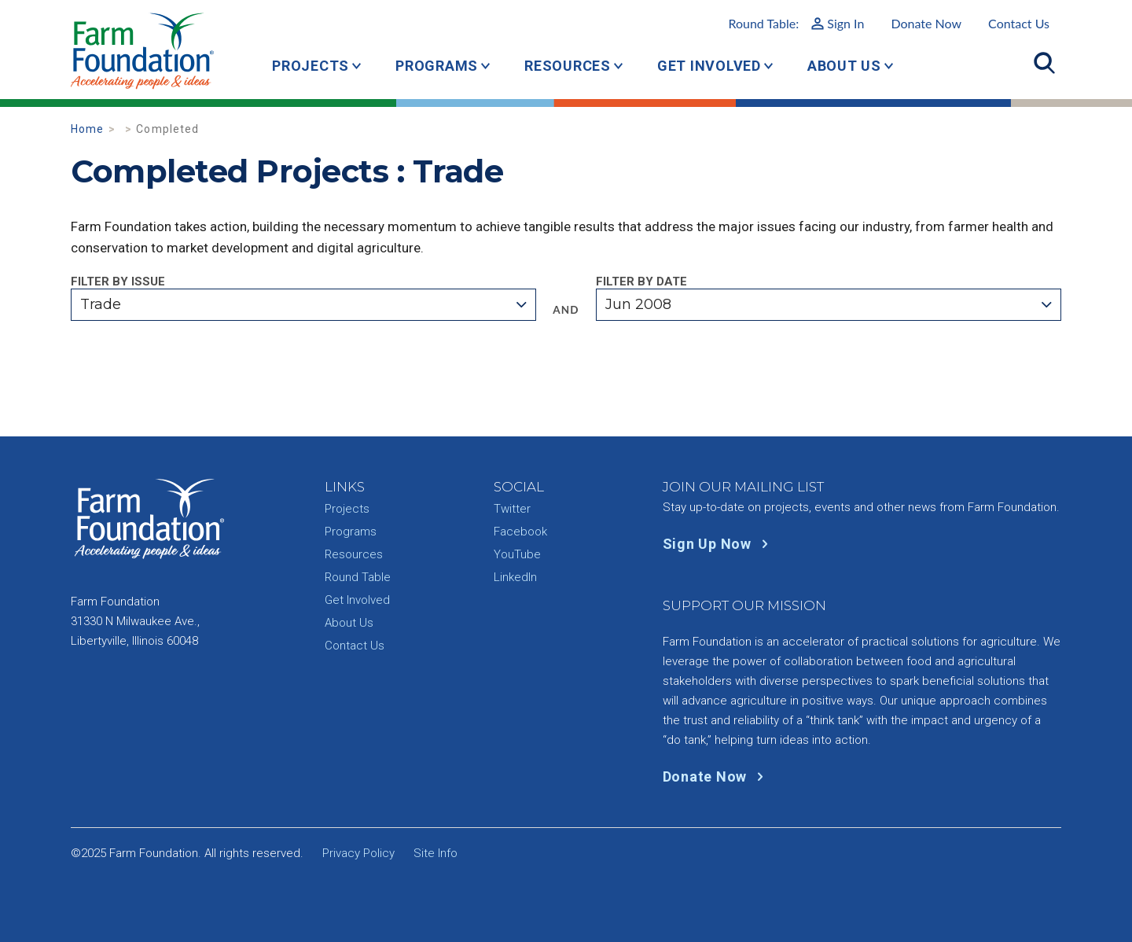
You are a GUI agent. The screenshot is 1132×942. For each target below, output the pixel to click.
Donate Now (926, 23)
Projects (310, 65)
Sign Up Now (719, 543)
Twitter (512, 509)
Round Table (358, 577)
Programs (436, 65)
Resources (567, 65)
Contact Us (1018, 23)
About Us (844, 65)
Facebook (520, 531)
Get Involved (709, 65)
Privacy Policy (358, 853)
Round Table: (796, 23)
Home (88, 129)
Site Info (435, 853)
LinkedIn (515, 577)
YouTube (517, 554)
